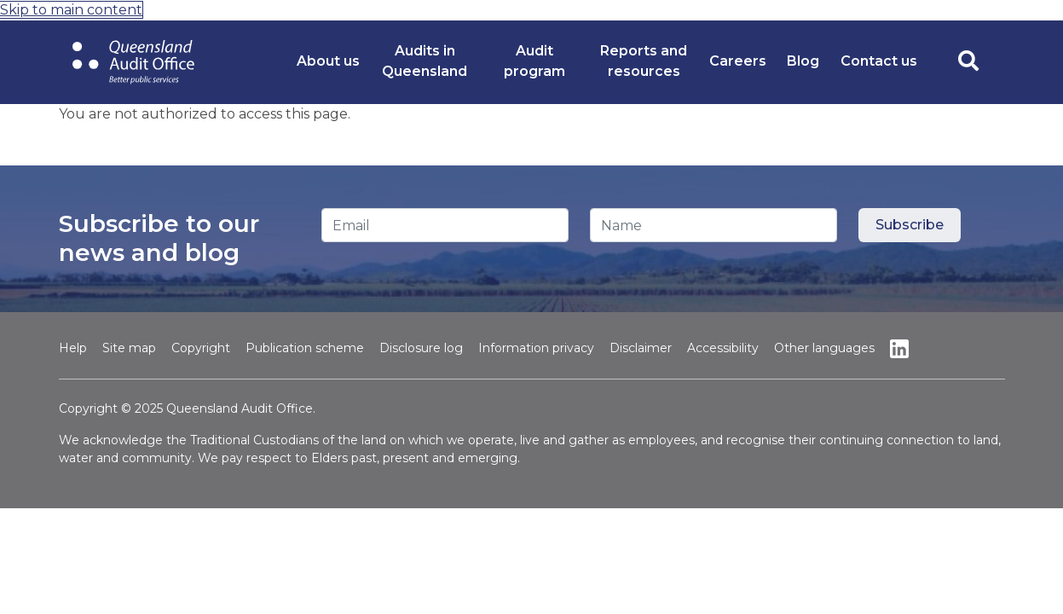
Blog (803, 61)
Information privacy (536, 348)
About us (328, 61)
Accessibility (723, 348)
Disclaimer (640, 348)
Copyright (200, 348)
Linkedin (899, 348)
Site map (129, 348)
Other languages (824, 348)
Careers (737, 61)
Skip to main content (71, 10)
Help (73, 348)
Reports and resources (643, 61)
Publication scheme (305, 348)
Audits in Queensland (424, 61)
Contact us (879, 61)
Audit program (534, 61)
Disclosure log (421, 348)
